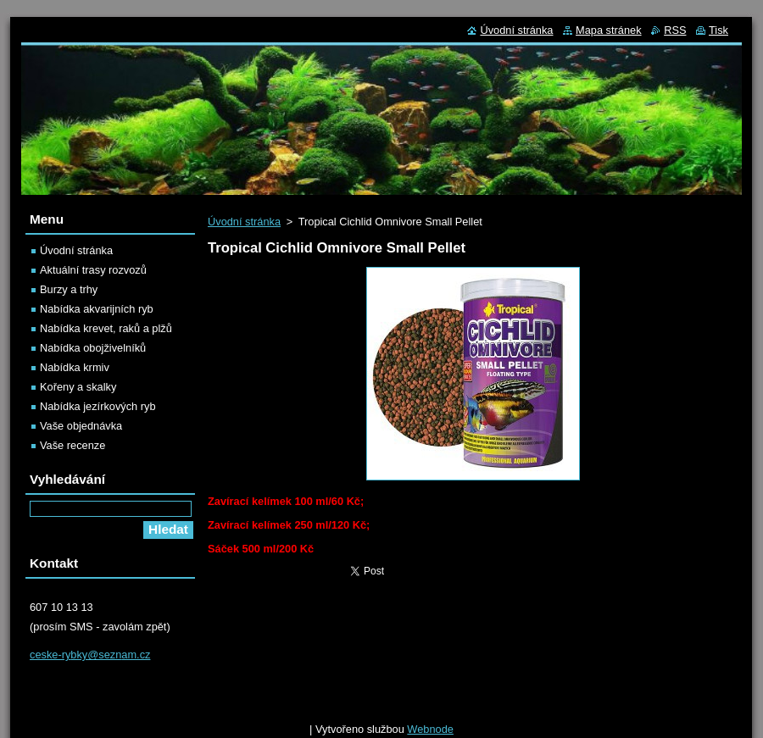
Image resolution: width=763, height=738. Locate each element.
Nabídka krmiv (74, 367)
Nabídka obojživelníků (93, 347)
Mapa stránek (609, 30)
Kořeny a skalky (78, 386)
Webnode (430, 729)
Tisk (718, 30)
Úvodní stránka (244, 221)
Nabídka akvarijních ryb (96, 308)
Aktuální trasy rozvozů (93, 270)
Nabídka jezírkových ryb (98, 406)
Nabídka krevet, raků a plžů (106, 328)
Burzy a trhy (68, 289)
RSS (675, 30)
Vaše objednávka (81, 425)
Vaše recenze (72, 445)
